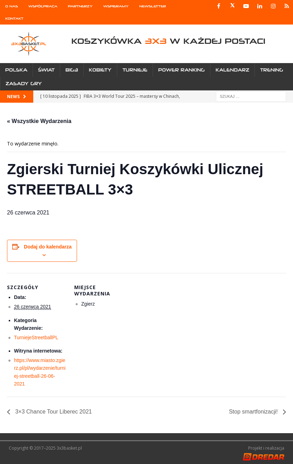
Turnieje (135, 70)
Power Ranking (181, 70)
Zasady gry (24, 83)
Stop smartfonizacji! (254, 412)
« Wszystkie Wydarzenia (39, 121)
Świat (46, 70)
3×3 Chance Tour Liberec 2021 (53, 412)
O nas (11, 6)
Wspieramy (116, 6)
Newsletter (152, 6)
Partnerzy (80, 6)
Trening (271, 70)
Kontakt (14, 18)
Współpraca (42, 6)
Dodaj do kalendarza (47, 247)
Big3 (71, 70)
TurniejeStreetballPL (36, 337)
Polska (16, 70)
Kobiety (100, 70)
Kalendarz (232, 70)
